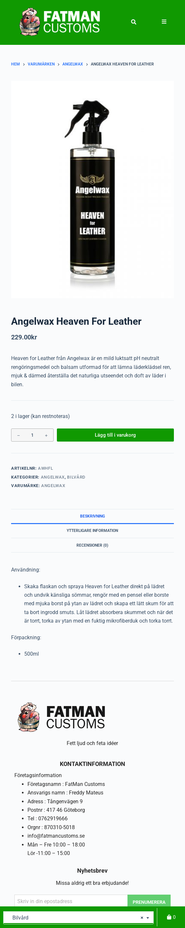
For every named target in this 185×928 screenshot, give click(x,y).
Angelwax (53, 477)
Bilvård (76, 477)
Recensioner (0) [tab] (92, 545)
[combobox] (78, 917)
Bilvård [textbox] (75, 918)
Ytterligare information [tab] (92, 530)
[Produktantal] (32, 435)
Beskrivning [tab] (92, 516)
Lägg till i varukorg (115, 435)
